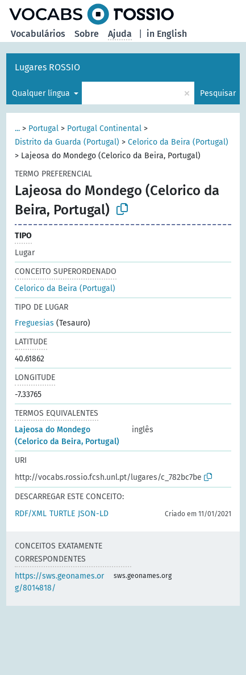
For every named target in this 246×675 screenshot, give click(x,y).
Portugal (43, 128)
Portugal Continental (104, 128)
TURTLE (62, 513)
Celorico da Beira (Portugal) (178, 142)
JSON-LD (93, 513)
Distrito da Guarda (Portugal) (67, 142)
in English (167, 33)
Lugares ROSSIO (47, 67)
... (17, 128)
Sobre (86, 33)
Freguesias (34, 323)
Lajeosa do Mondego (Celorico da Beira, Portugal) (67, 435)
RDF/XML (31, 513)
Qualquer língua (42, 93)
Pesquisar (218, 93)
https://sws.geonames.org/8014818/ (59, 582)
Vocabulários (38, 33)
